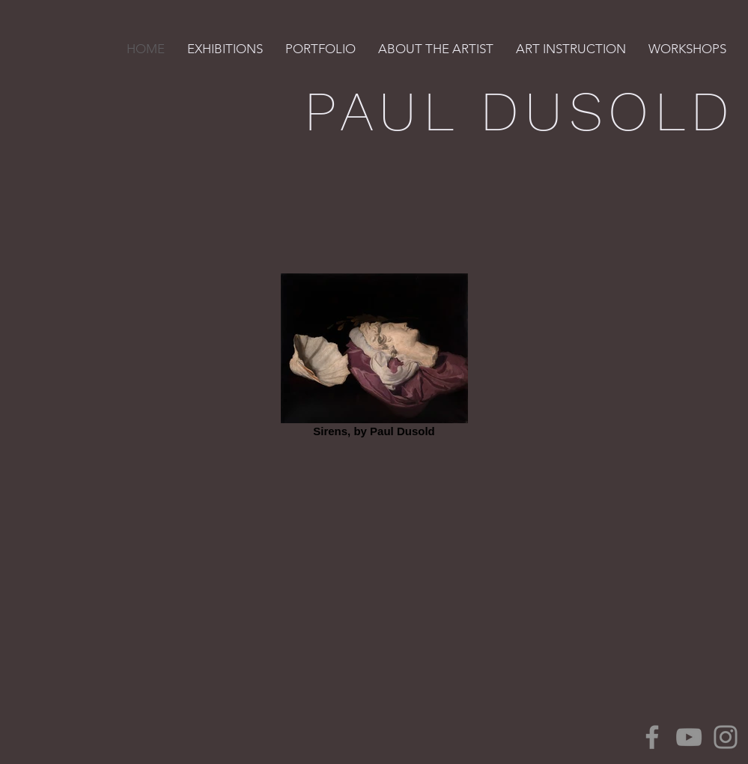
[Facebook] (652, 737)
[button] (225, 48)
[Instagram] (725, 737)
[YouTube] (689, 737)
